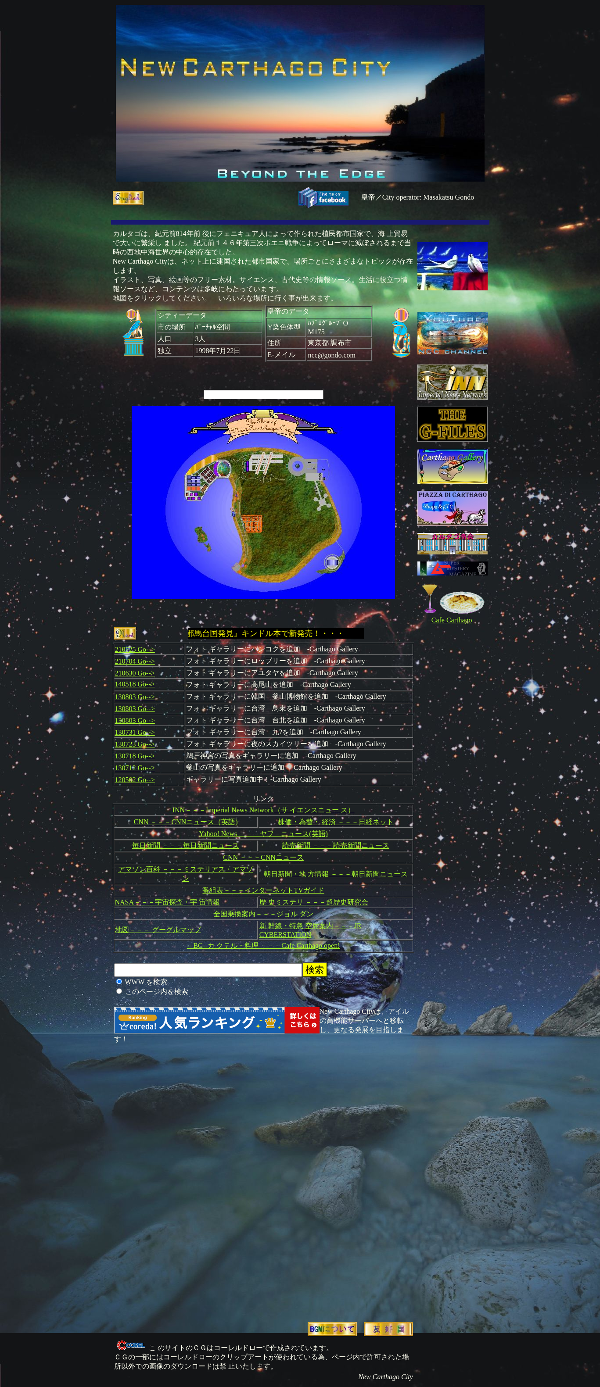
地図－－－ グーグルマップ (158, 929)
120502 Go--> (135, 779)
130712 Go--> (135, 768)
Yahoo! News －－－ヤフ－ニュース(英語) (263, 833)
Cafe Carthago (451, 620)
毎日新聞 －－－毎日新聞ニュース (185, 845)
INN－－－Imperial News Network (223, 810)
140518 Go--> (135, 684)
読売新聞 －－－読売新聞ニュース (335, 845)
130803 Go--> (135, 697)
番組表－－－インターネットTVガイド (263, 890)
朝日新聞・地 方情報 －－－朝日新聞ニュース (336, 874)
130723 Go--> (135, 744)
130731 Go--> (135, 732)
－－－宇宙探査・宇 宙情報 (177, 902)
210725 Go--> (135, 649)
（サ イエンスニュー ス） (314, 810)
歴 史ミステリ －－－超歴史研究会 (313, 902)
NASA (124, 902)
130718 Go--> (135, 756)
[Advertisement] (229, 1177)
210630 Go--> (135, 673)
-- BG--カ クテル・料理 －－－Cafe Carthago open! (263, 945)
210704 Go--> (135, 661)
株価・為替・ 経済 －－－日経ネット (336, 822)
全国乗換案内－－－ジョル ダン (263, 914)
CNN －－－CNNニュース (263, 857)
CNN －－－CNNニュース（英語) (186, 822)
